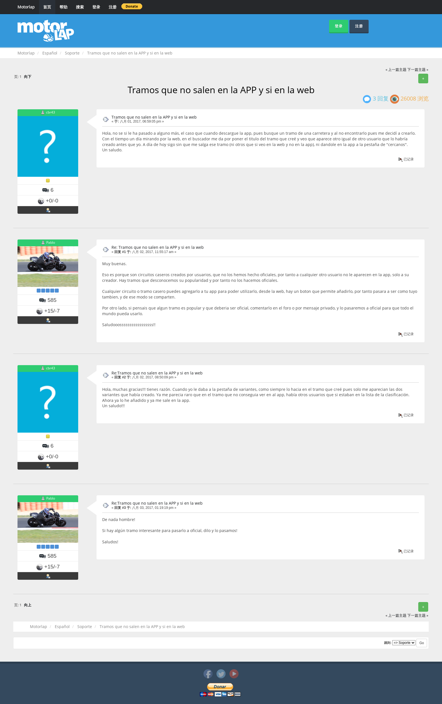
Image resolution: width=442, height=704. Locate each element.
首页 (47, 7)
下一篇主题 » (417, 69)
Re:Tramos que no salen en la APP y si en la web (157, 373)
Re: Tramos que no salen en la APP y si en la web (157, 247)
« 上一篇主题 (396, 69)
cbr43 (50, 112)
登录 (96, 7)
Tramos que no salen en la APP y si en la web (154, 117)
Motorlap (26, 7)
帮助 (63, 7)
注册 (113, 7)
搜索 (80, 7)
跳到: (387, 642)
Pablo (50, 242)
